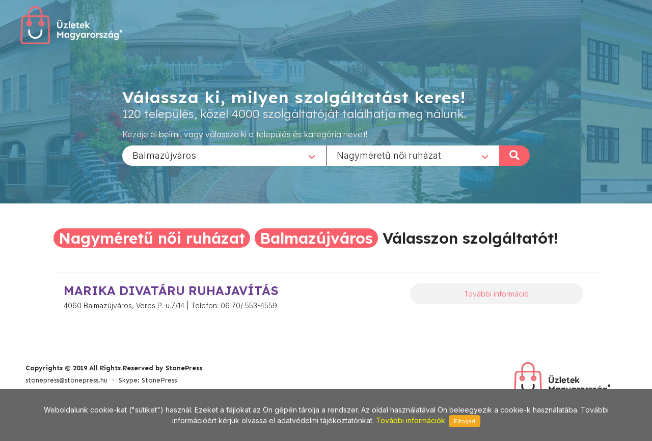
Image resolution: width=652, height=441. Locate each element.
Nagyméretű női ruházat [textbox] (389, 155)
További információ (496, 293)
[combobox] (224, 155)
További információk (410, 420)
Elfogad (464, 421)
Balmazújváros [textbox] (164, 155)
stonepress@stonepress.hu (66, 380)
